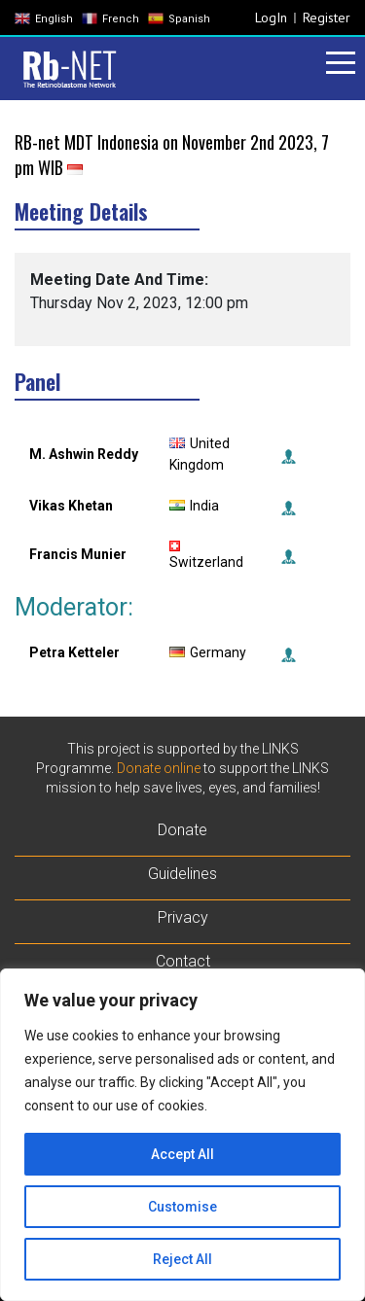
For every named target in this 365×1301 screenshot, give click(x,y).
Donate (182, 830)
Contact (183, 961)
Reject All (182, 1259)
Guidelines (182, 873)
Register (326, 17)
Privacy (183, 917)
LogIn (271, 17)
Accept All (182, 1154)
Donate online (159, 768)
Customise (182, 1206)
